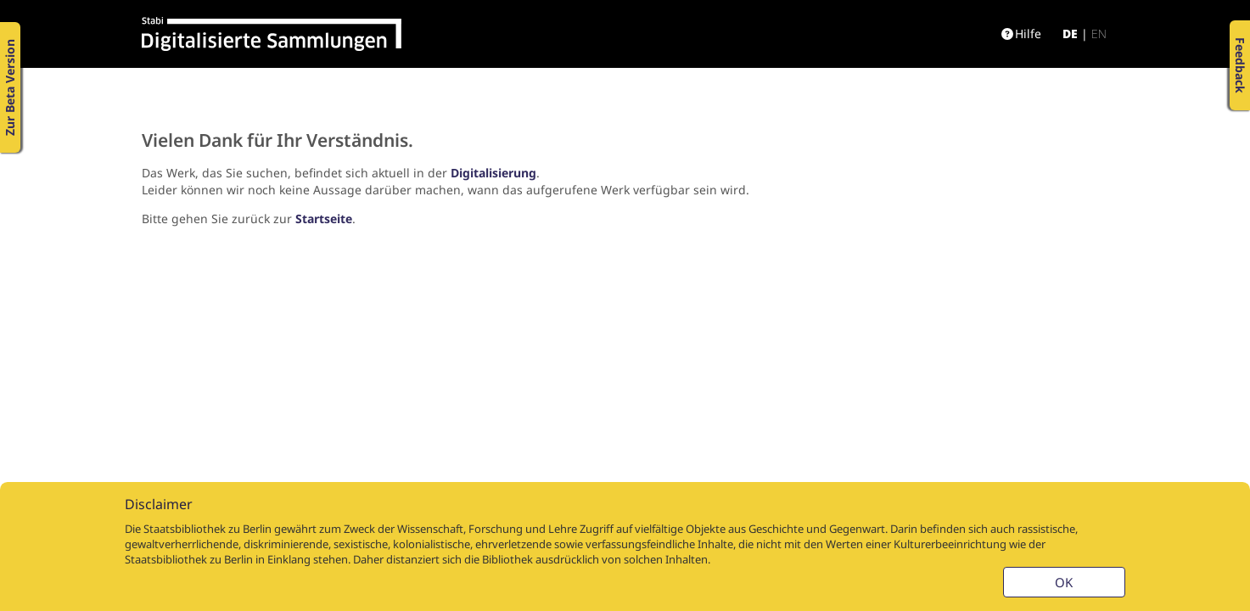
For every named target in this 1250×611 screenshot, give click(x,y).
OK (1064, 582)
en (1099, 33)
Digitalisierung (493, 173)
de (1070, 33)
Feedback (1240, 65)
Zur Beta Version (10, 87)
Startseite (323, 218)
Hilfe (1021, 33)
